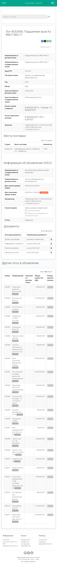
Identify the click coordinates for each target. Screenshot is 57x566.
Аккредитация (25, 540)
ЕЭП (4, 3)
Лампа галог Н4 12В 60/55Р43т (16, 441)
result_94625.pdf (33, 252)
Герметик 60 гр (17, 468)
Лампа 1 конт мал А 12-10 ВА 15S (17, 452)
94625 (47, 163)
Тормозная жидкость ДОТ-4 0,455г (16, 289)
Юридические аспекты (10, 546)
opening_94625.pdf (33, 244)
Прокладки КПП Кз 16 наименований (17, 387)
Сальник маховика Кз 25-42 (16, 412)
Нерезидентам (25, 546)
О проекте (6, 540)
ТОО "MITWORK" (25, 559)
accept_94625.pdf (33, 248)
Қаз (45, 3)
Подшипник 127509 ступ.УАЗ (16, 318)
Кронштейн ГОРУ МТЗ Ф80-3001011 (17, 517)
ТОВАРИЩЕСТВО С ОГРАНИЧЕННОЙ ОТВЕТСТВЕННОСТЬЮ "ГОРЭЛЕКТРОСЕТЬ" (38, 127)
